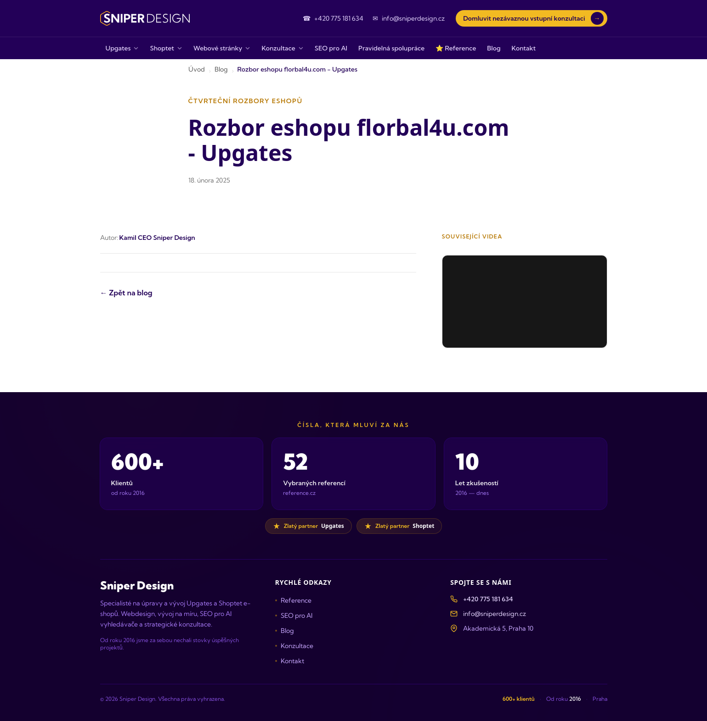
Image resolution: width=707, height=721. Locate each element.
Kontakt (289, 661)
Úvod (196, 69)
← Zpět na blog (126, 292)
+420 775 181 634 (488, 599)
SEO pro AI (293, 615)
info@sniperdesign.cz (494, 614)
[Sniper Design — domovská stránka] (145, 18)
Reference (293, 600)
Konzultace (294, 646)
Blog (221, 69)
